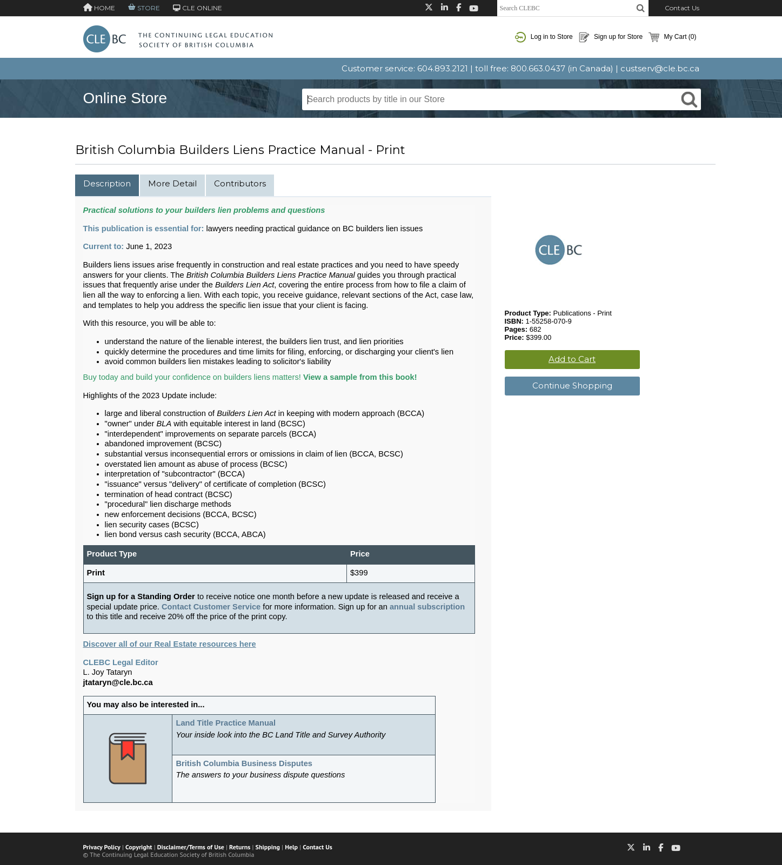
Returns (239, 847)
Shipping (268, 847)
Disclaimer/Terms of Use (190, 847)
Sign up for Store (611, 37)
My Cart (672, 37)
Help (291, 847)
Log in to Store (543, 37)
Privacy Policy (102, 847)
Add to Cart (572, 359)
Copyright (138, 847)
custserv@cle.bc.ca (659, 68)
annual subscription (427, 606)
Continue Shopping (572, 385)
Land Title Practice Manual (226, 723)
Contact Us (682, 8)
